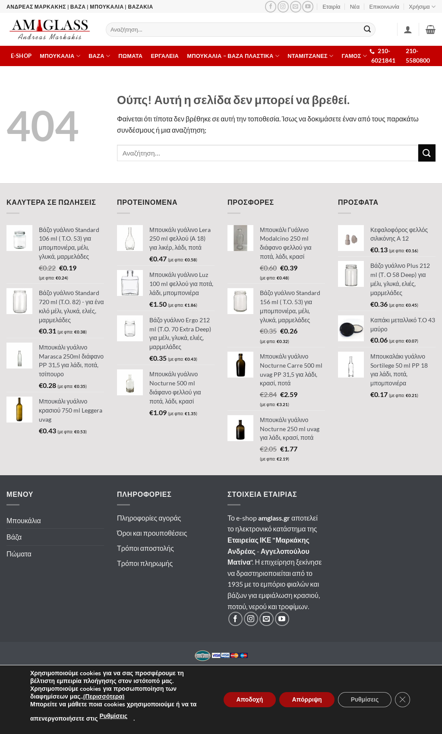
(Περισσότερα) (104, 697)
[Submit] (367, 29)
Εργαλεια (165, 55)
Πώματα (19, 554)
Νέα (355, 6)
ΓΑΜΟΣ (354, 56)
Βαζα (99, 56)
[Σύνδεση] (408, 29)
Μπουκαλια (60, 56)
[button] (431, 29)
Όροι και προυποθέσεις (152, 533)
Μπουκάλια (23, 520)
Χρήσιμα (422, 7)
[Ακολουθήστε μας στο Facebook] (270, 7)
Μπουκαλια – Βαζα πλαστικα (233, 56)
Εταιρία (331, 6)
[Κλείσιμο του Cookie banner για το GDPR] (402, 700)
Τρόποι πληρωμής (145, 563)
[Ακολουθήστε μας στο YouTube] (307, 7)
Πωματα (130, 55)
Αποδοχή (247, 700)
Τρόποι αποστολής (145, 548)
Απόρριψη (305, 700)
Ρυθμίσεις (113, 716)
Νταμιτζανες (310, 56)
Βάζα (14, 537)
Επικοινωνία (384, 6)
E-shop (21, 55)
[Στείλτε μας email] (295, 7)
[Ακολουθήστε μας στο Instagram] (283, 7)
